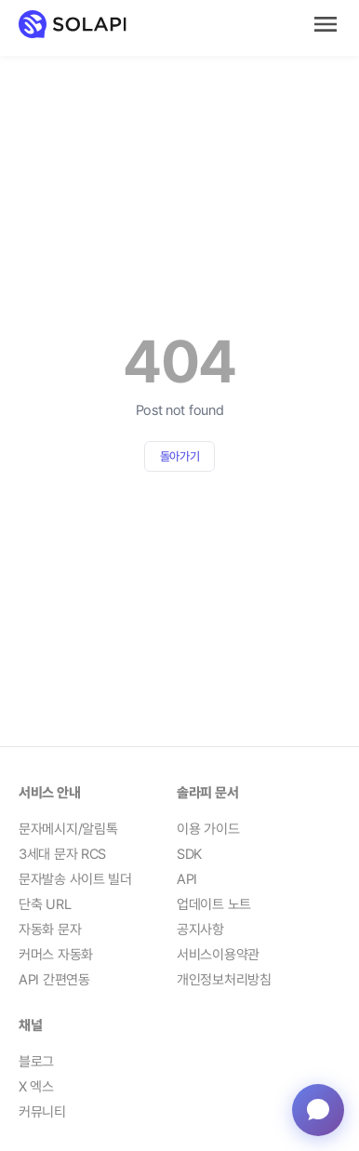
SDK (189, 854)
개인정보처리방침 (224, 979)
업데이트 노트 (214, 904)
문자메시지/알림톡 (68, 829)
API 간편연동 (54, 979)
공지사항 (200, 929)
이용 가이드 (208, 829)
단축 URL (45, 904)
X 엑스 (36, 1086)
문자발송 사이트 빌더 (75, 879)
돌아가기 (180, 456)
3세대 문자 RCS (62, 854)
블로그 (36, 1061)
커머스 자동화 (56, 954)
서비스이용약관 (218, 954)
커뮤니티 (42, 1112)
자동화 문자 (50, 929)
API (187, 879)
